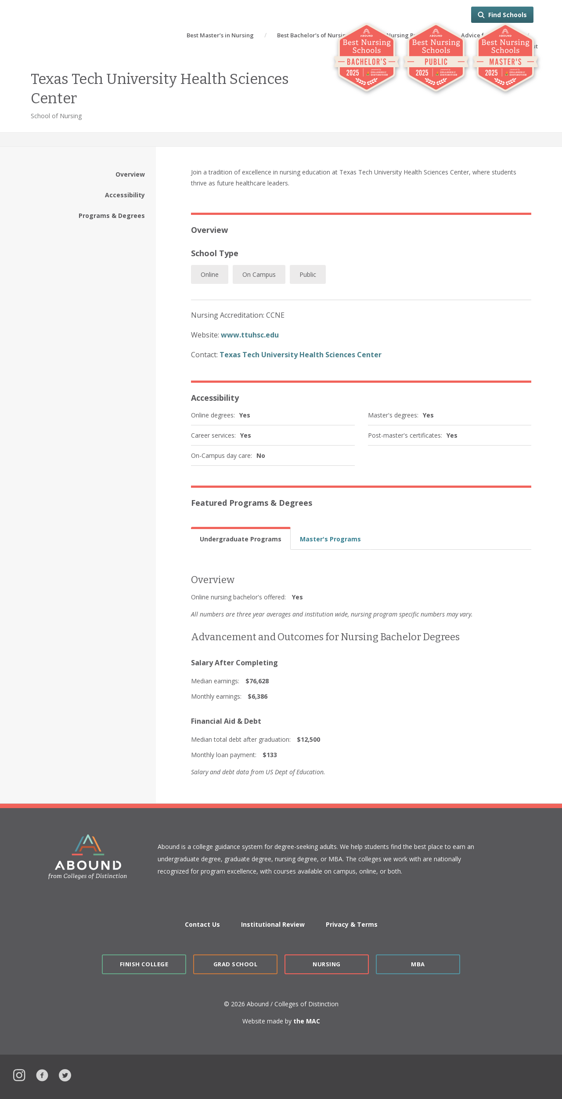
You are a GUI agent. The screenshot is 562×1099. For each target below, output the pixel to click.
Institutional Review (273, 924)
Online (210, 274)
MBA (418, 964)
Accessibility (125, 195)
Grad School (235, 964)
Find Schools (507, 15)
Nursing (327, 964)
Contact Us (202, 924)
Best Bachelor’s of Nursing (313, 35)
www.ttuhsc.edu (250, 335)
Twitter (65, 1074)
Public (307, 274)
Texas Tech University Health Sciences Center (301, 354)
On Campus (259, 274)
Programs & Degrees (112, 215)
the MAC (306, 1021)
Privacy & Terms (352, 924)
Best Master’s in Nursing (220, 35)
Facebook (42, 1074)
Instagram (19, 1074)
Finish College (144, 964)
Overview (130, 174)
